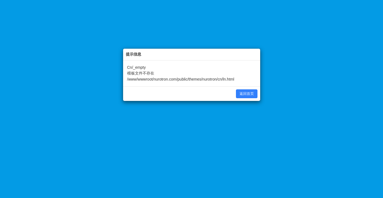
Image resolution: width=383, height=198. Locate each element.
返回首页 (247, 94)
